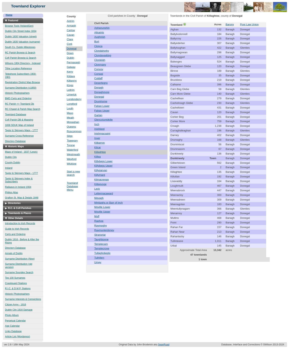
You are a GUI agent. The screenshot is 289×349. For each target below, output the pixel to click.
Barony (230, 24)
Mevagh (99, 198)
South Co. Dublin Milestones (20, 47)
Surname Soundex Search (19, 272)
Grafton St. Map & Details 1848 (21, 197)
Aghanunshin (102, 27)
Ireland (8, 168)
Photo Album (12, 315)
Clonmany (100, 64)
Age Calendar (12, 325)
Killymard (99, 174)
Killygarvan (100, 170)
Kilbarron (99, 142)
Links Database (13, 331)
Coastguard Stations (16, 283)
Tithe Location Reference (18, 68)
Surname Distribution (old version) (18, 266)
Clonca (98, 46)
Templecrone (101, 248)
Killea (97, 156)
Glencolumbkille (103, 119)
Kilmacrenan (101, 179)
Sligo (70, 135)
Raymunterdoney (104, 230)
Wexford (71, 159)
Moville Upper (102, 211)
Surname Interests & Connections (23, 299)
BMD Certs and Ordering (18, 98)
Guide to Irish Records (17, 228)
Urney (97, 262)
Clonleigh (99, 59)
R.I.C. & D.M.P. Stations (18, 288)
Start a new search (73, 173)
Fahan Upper (102, 110)
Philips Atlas (11, 192)
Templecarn (101, 244)
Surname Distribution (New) (20, 258)
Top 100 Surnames (15, 277)
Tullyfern (99, 257)
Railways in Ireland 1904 (18, 187)
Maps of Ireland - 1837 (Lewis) (21, 151)
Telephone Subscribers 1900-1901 (20, 76)
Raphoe (99, 220)
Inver (97, 138)
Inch (96, 124)
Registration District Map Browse (22, 82)
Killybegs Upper (103, 165)
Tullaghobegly (102, 253)
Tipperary (72, 140)
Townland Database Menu (72, 186)
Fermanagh (73, 62)
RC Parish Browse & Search (20, 52)
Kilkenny (72, 80)
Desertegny (101, 82)
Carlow (71, 30)
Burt (96, 41)
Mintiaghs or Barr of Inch (108, 202)
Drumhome (100, 101)
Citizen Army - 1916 (15, 304)
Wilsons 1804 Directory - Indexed (23, 63)
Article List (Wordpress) (17, 336)
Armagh (71, 25)
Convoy (98, 69)
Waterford (72, 149)
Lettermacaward (103, 193)
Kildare (71, 76)
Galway (71, 67)
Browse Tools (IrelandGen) (19, 26)
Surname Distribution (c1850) (20, 87)
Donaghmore (101, 92)
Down (70, 53)
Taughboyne (101, 239)
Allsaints (99, 32)
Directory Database (15, 141)
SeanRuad (163, 344)
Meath (70, 117)
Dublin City (11, 157)
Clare (70, 39)
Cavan (70, 34)
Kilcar (97, 147)
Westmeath (73, 154)
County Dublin (12, 162)
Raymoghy (100, 225)
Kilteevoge (100, 184)
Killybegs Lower (103, 161)
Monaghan (73, 122)
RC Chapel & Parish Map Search (22, 109)
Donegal (71, 48)
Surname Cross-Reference (19, 135)
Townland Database (15, 114)
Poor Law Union (249, 24)
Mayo (70, 113)
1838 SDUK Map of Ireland (19, 125)
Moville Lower (102, 207)
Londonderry (74, 99)
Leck (97, 188)
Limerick (71, 94)
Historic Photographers (17, 93)
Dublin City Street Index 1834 (20, 31)
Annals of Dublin (13, 253)
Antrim (70, 21)
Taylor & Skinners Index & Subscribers (19, 180)
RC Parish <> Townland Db (19, 103)
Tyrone (71, 145)
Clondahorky (101, 50)
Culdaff (98, 78)
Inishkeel (99, 128)
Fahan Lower (102, 105)
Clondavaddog (102, 55)
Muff (96, 216)
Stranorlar (100, 234)
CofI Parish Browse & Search (20, 57)
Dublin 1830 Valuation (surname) (22, 41)
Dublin (70, 57)
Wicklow (71, 163)
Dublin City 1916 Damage (19, 309)
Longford (72, 103)
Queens (71, 126)
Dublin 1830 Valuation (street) (21, 36)
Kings (70, 85)
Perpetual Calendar (15, 320)
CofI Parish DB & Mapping (19, 119)
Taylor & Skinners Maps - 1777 (21, 130)
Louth (70, 108)
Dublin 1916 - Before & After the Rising (22, 241)
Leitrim (71, 89)
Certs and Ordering (15, 234)
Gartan (98, 115)
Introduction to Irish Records (20, 223)
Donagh (99, 87)
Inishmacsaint (102, 133)
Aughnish (99, 36)
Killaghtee (100, 152)
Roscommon (74, 131)
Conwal (98, 73)
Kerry (70, 71)
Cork (69, 43)
